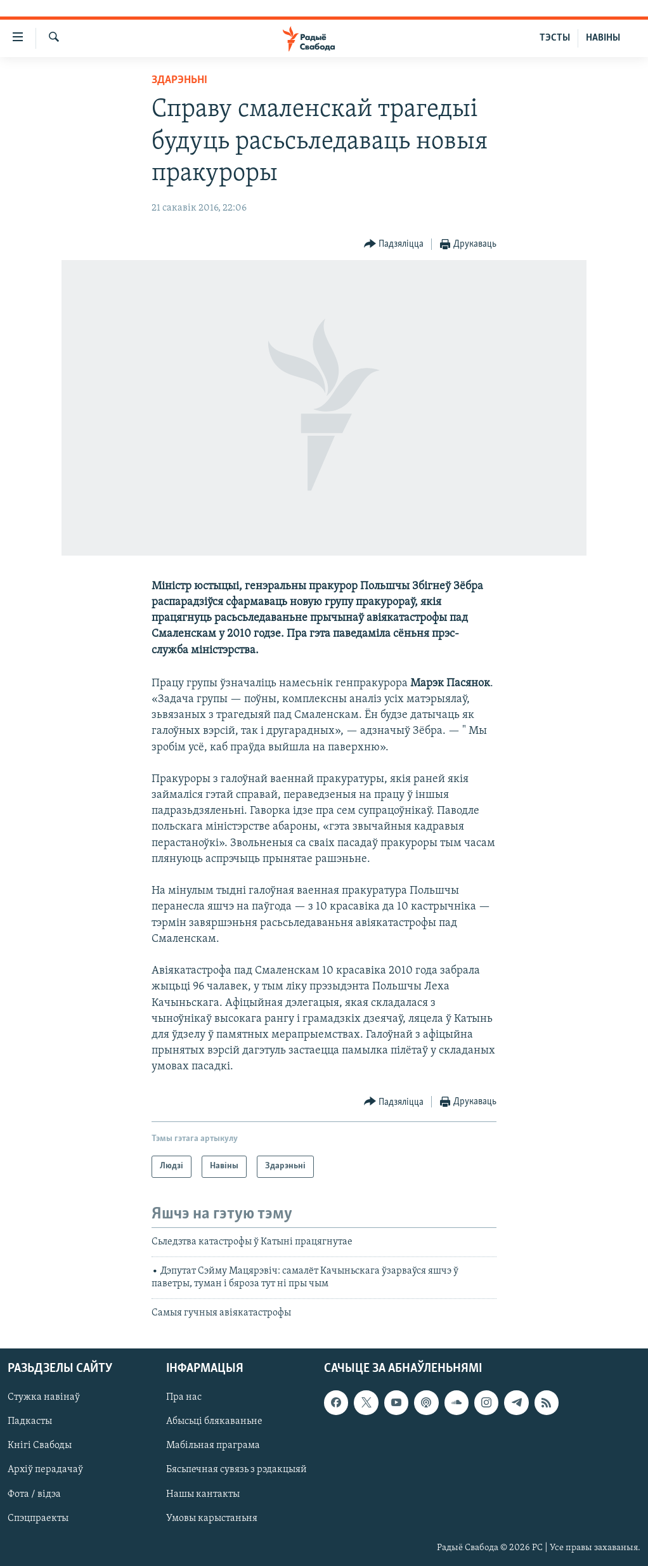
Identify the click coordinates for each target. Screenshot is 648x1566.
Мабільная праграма (213, 1445)
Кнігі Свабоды (40, 1445)
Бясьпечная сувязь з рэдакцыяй (236, 1470)
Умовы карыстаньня (211, 1518)
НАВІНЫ (603, 38)
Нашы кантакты (203, 1494)
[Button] (394, 244)
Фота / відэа (34, 1494)
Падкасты (30, 1421)
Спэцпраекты (38, 1518)
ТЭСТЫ (555, 38)
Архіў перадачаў (45, 1470)
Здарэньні (179, 80)
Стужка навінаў (44, 1397)
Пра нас (184, 1397)
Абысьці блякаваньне (214, 1421)
